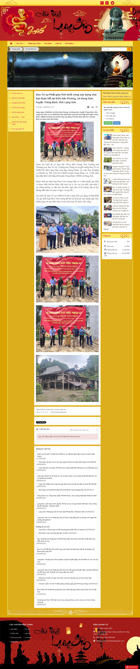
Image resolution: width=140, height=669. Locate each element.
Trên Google (109, 113)
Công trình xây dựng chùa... (19, 123)
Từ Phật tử (109, 119)
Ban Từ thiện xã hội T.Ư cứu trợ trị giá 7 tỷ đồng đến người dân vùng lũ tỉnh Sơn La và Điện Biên (117, 190)
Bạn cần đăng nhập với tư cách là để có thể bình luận (59, 433)
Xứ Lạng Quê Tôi (18, 129)
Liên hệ (27, 630)
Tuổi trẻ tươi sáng (18, 107)
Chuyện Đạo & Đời (18, 103)
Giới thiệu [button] (70, 44)
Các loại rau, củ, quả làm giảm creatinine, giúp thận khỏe (120, 161)
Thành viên (15, 630)
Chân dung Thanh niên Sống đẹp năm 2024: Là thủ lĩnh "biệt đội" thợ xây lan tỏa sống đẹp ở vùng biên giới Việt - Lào (117, 139)
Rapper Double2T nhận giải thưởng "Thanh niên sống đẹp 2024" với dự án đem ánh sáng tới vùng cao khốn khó (117, 171)
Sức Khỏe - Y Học (18, 117)
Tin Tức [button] (20, 44)
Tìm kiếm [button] (48, 43)
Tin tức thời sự (17, 93)
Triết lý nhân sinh (18, 112)
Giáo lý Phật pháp (18, 98)
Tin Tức (27, 626)
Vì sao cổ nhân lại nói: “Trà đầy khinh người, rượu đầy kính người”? (120, 200)
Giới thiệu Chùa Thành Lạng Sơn (115, 93)
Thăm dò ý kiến (16, 634)
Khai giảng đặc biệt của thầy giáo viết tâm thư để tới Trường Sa (121, 216)
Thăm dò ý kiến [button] (34, 43)
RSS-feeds (14, 639)
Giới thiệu (14, 626)
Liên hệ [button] (58, 43)
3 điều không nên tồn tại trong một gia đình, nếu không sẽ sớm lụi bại (121, 181)
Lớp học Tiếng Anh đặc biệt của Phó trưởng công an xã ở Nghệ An (120, 208)
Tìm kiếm (28, 634)
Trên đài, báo (110, 116)
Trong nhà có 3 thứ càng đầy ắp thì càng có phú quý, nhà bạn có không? (117, 225)
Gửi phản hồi (131, 667)
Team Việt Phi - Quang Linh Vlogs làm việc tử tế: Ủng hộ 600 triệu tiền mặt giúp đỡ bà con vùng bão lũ (116, 151)
